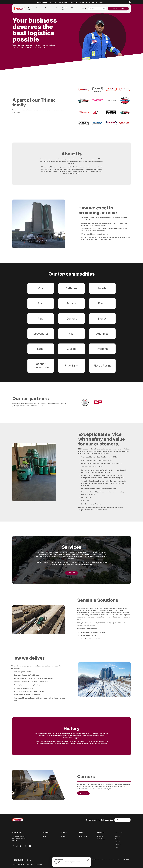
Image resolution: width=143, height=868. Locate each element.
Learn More (72, 573)
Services (63, 836)
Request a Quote (118, 8)
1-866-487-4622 (62, 2)
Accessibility (39, 864)
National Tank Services (94, 860)
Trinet (116, 839)
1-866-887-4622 (79, 2)
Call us (101, 2)
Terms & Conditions (18, 864)
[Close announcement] (130, 2)
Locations (100, 836)
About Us (45, 836)
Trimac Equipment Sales (109, 860)
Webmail (117, 836)
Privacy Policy (30, 864)
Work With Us (83, 836)
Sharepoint (118, 844)
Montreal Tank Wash (124, 860)
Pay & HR (117, 841)
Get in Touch (101, 839)
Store (116, 847)
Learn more (83, 794)
